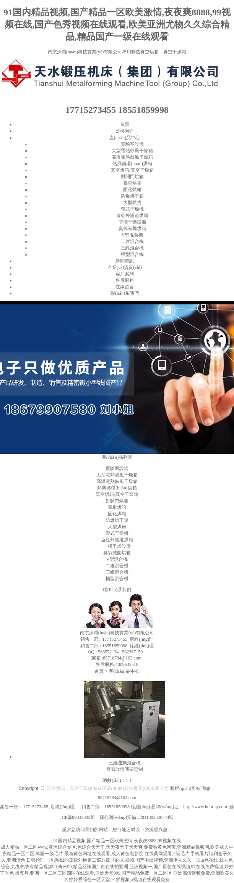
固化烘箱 (132, 189)
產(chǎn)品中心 (124, 137)
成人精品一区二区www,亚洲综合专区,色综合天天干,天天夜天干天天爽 (71, 847)
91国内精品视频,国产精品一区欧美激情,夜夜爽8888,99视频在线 (117, 840)
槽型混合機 (132, 254)
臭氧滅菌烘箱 (132, 228)
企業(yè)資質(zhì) (124, 267)
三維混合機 (132, 248)
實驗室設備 (132, 144)
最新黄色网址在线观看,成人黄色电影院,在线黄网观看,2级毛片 (126, 853)
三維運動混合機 (125, 763)
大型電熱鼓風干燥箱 (132, 150)
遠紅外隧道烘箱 (132, 215)
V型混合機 (132, 235)
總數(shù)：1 (115, 780)
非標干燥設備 (132, 222)
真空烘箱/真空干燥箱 (132, 170)
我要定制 (134, 769)
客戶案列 (124, 274)
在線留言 (124, 287)
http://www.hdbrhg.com (205, 806)
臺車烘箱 (132, 183)
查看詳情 (115, 769)
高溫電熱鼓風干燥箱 (132, 157)
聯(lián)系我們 (124, 293)
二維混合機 (132, 241)
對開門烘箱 (132, 176)
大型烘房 (132, 202)
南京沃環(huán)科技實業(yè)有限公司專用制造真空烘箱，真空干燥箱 (117, 52)
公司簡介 (124, 130)
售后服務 (124, 280)
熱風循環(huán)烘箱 (132, 163)
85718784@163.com (117, 797)
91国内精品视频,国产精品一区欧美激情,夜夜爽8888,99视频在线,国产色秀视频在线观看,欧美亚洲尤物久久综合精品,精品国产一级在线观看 (117, 24)
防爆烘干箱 (132, 196)
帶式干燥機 (132, 209)
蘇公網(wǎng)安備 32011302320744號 (136, 817)
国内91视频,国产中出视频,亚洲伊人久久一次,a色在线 (164, 860)
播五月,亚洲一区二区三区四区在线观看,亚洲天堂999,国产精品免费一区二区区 (93, 873)
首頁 (124, 124)
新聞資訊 (124, 261)
